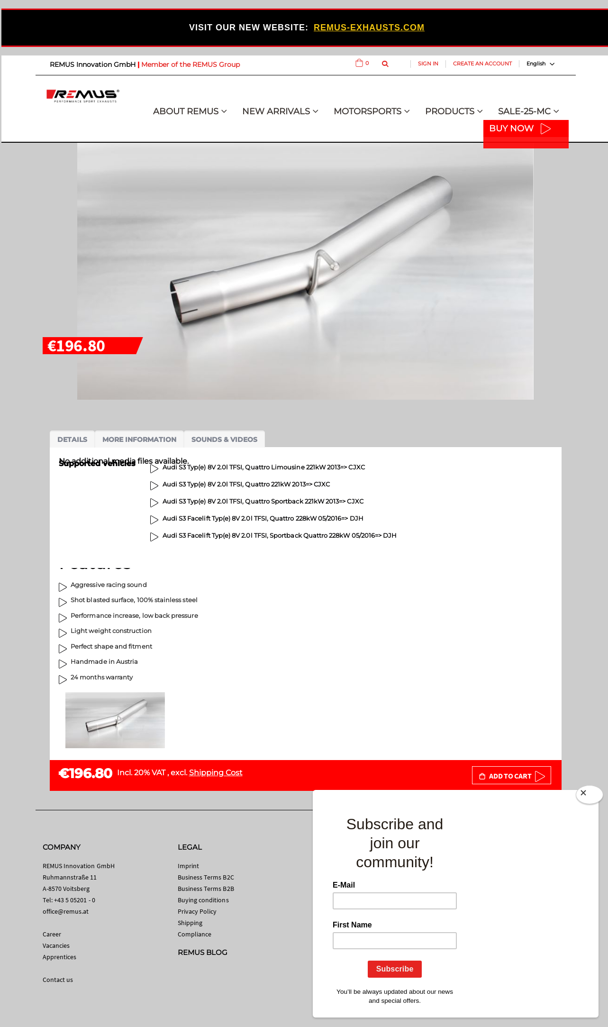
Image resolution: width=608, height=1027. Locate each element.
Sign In (428, 63)
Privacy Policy (197, 911)
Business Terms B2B (206, 888)
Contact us (58, 979)
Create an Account (482, 63)
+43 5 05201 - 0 (74, 900)
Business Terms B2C (206, 877)
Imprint (188, 866)
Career (52, 934)
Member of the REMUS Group (190, 64)
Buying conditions (203, 900)
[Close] (589, 796)
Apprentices (60, 957)
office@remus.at (66, 911)
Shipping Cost (216, 772)
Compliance (195, 934)
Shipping (190, 922)
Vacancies (56, 945)
